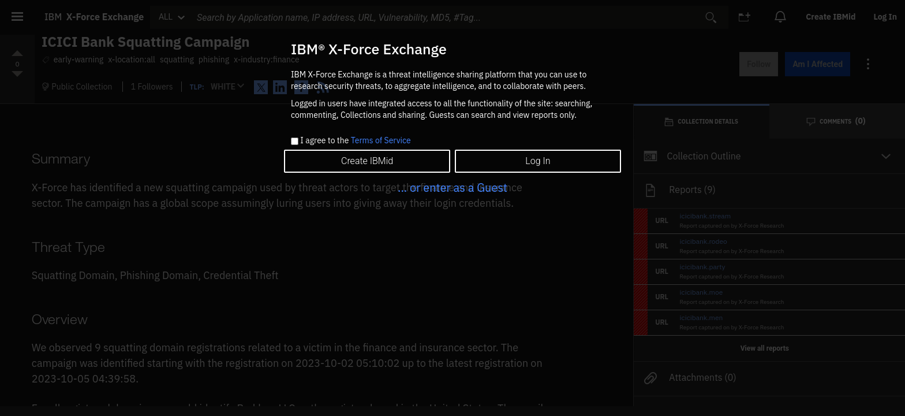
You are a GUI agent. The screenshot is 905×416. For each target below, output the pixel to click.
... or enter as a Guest (452, 187)
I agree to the (355, 141)
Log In (537, 160)
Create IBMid (367, 160)
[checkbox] (294, 141)
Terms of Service (381, 140)
